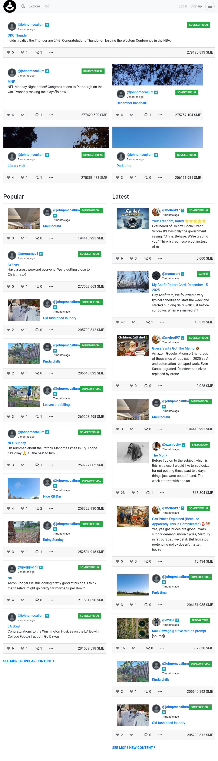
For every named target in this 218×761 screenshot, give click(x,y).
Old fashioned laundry (59, 318)
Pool (46, 6)
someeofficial (199, 24)
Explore (34, 6)
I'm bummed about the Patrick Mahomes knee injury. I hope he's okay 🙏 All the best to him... (52, 450)
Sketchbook (200, 444)
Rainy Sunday (53, 540)
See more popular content (29, 661)
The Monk (159, 455)
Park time (124, 166)
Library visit (16, 166)
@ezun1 (168, 620)
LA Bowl (14, 626)
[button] (209, 6)
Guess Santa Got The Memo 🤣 (176, 348)
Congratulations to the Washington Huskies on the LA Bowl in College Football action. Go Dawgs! (54, 634)
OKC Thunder (18, 35)
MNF (11, 82)
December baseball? (132, 103)
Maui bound (52, 226)
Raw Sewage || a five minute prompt (179, 631)
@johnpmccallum (31, 25)
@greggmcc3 (28, 254)
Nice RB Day (52, 496)
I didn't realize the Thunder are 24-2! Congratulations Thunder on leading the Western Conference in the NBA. (89, 40)
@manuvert (171, 274)
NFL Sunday (17, 443)
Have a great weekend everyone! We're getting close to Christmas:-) (49, 272)
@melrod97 (171, 210)
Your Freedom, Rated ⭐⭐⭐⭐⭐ (179, 221)
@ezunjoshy (172, 444)
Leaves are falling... (58, 405)
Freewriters (200, 620)
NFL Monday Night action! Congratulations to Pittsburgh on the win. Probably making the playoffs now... (55, 89)
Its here (13, 264)
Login (183, 6)
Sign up (196, 6)
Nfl (10, 578)
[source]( (158, 636)
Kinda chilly (51, 361)
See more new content (134, 748)
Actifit (203, 274)
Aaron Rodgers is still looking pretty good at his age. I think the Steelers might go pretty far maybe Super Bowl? (52, 585)
